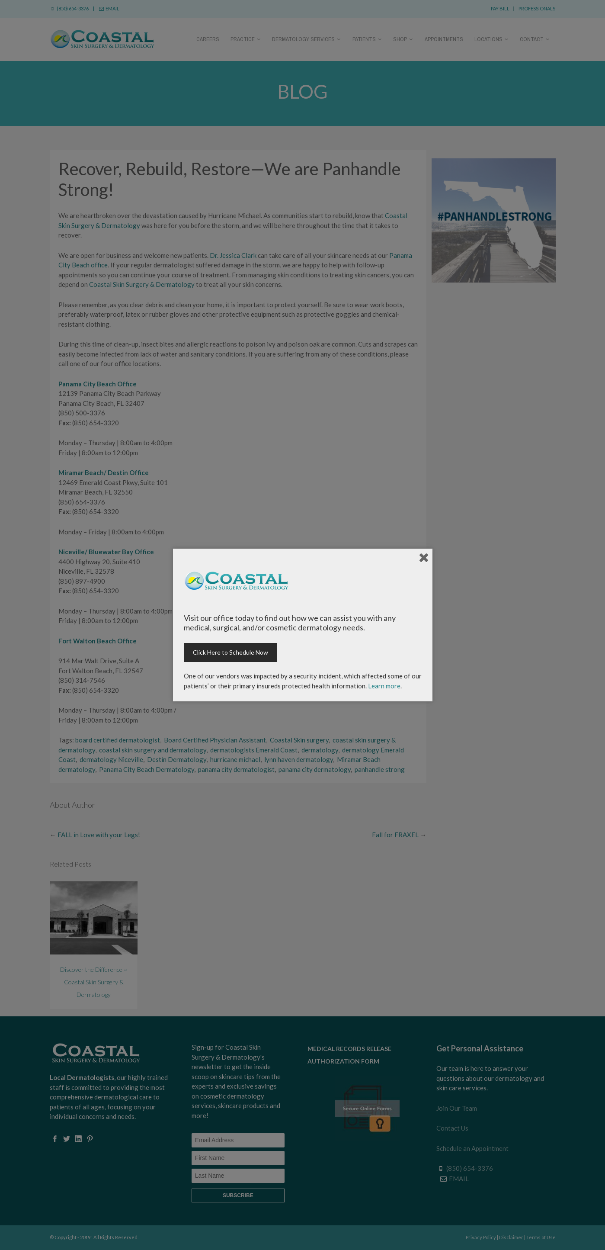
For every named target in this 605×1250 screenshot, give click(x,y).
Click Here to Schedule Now (230, 652)
